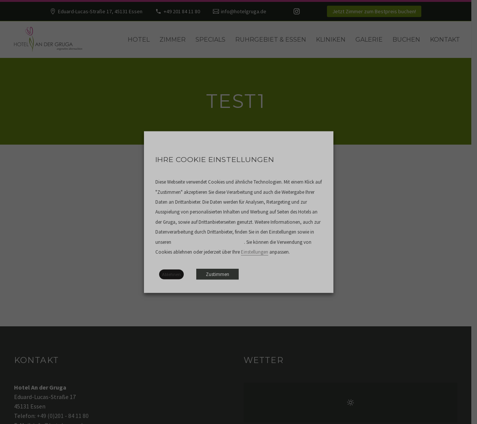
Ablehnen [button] (171, 274)
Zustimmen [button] (217, 274)
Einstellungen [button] (254, 252)
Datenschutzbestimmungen (207, 241)
